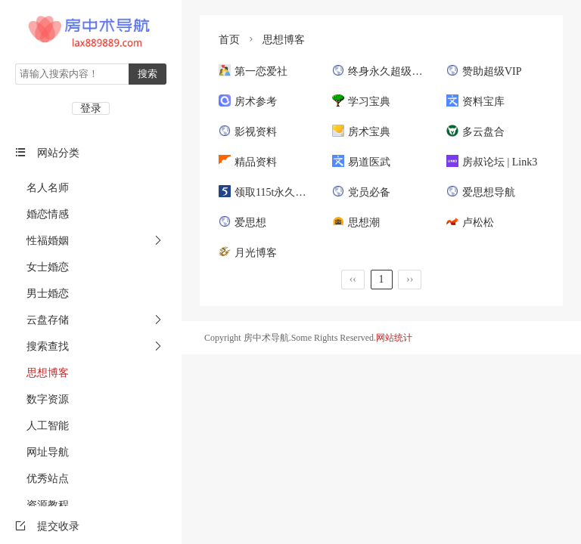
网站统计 (394, 337)
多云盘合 (475, 132)
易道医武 (361, 162)
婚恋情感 (42, 214)
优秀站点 (42, 478)
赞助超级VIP (484, 71)
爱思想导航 (480, 192)
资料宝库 (475, 101)
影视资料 (248, 132)
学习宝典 (361, 101)
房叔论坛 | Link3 (491, 162)
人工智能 (42, 425)
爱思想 (242, 222)
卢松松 (470, 222)
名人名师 (42, 187)
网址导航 (42, 452)
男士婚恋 (42, 293)
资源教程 (42, 505)
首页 (229, 39)
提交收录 (47, 526)
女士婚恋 (42, 267)
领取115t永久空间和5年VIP (289, 192)
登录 (90, 108)
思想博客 (42, 373)
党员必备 (361, 192)
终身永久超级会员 (382, 71)
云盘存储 (42, 320)
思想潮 (356, 222)
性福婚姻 (42, 240)
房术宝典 (361, 132)
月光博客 (248, 252)
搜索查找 (42, 346)
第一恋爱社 (253, 71)
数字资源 (42, 399)
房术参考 (248, 101)
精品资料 (248, 162)
